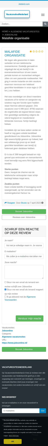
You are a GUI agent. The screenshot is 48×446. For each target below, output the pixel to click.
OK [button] (12, 441)
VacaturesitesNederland (17, 14)
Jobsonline (10, 35)
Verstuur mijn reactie (29, 318)
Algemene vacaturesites (25, 32)
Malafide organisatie (15, 53)
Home (5, 31)
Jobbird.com (24, 4)
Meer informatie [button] (14, 435)
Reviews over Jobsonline (24, 217)
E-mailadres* (10, 251)
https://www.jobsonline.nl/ (14, 343)
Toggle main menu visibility (43, 14)
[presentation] (24, 308)
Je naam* (9, 240)
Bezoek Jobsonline (24, 349)
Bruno (24, 203)
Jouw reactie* (11, 262)
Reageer (10, 203)
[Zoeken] (45, 24)
